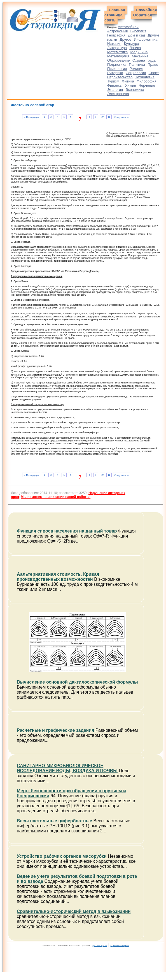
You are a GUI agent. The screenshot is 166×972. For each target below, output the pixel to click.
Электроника (118, 94)
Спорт (154, 73)
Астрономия (117, 31)
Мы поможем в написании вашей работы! (55, 497)
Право (153, 64)
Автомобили (128, 27)
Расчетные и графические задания (55, 730)
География (116, 35)
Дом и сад (136, 35)
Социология (136, 73)
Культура (131, 44)
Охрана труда (144, 60)
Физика (128, 81)
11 (109, 117)
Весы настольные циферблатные (54, 820)
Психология (117, 69)
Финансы (115, 85)
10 (102, 117)
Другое (125, 39)
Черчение (147, 85)
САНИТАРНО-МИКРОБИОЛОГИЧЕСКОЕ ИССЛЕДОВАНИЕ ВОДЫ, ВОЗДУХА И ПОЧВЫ (67, 768)
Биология (138, 31)
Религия (136, 69)
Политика (137, 64)
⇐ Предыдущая (31, 117)
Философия (146, 81)
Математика (117, 52)
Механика (140, 56)
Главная (117, 10)
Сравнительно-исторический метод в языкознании (74, 911)
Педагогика (116, 64)
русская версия (99, 945)
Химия (130, 85)
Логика (135, 48)
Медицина (139, 52)
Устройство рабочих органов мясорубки (62, 856)
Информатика (145, 39)
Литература (117, 48)
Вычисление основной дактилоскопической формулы (77, 682)
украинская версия (119, 945)
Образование (118, 60)
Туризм (113, 81)
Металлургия (118, 56)
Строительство (119, 77)
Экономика (134, 90)
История (114, 44)
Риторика (115, 73)
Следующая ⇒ (121, 117)
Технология (145, 77)
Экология (115, 90)
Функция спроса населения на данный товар (67, 531)
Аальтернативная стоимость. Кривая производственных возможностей (58, 577)
